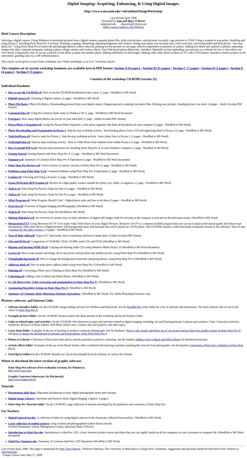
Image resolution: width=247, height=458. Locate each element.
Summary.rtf (15, 159)
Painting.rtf (15, 270)
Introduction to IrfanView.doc (25, 432)
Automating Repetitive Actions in (38, 288)
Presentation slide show (22, 392)
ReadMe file (134, 307)
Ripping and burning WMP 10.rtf (28, 247)
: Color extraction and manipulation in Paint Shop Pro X (52, 282)
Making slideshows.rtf (21, 217)
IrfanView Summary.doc (22, 441)
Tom (119, 21)
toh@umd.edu (9, 451)
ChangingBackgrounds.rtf (23, 258)
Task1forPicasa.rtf (19, 136)
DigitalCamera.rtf (18, 98)
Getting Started (17, 153)
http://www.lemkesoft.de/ (22, 379)
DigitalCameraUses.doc (22, 417)
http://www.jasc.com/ (20, 370)
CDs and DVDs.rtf (19, 241)
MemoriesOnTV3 (18, 223)
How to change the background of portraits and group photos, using (60, 333)
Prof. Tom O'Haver (70, 448)
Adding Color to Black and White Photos (158, 339)
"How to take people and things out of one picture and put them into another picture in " (183, 330)
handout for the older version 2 (27, 229)
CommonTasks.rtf (18, 113)
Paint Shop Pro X (28, 310)
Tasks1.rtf (14, 188)
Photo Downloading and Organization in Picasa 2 (37, 130)
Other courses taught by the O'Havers (123, 27)
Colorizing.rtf (16, 276)
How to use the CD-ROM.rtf (25, 92)
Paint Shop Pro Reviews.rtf (24, 165)
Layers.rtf (14, 253)
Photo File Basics (18, 104)
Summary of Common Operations (44, 293)
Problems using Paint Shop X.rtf (27, 171)
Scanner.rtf (14, 177)
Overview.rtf (15, 206)
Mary (131, 21)
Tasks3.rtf (14, 212)
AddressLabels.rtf (18, 264)
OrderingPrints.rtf (19, 142)
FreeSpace (14, 118)
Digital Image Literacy (21, 398)
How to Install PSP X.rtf (22, 148)
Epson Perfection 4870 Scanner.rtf (28, 182)
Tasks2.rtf (14, 194)
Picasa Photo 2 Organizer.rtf (25, 124)
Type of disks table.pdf (21, 235)
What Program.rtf (19, 200)
